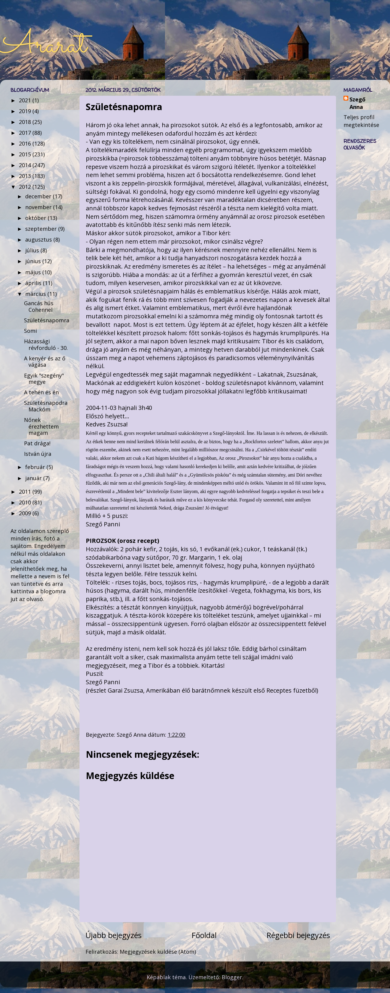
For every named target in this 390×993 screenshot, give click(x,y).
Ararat (43, 46)
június (33, 261)
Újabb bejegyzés (114, 935)
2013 (25, 175)
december (39, 196)
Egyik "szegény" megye (44, 379)
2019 (25, 111)
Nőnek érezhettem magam (41, 426)
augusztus (39, 239)
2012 (25, 186)
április (34, 283)
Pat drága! (37, 443)
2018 (25, 121)
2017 (25, 132)
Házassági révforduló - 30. (46, 344)
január (34, 478)
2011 (25, 491)
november (39, 207)
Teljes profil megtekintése (361, 120)
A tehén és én (41, 392)
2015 (25, 154)
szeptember (41, 228)
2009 (25, 513)
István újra (37, 453)
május (33, 272)
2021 (25, 100)
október (36, 217)
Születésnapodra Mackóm (46, 406)
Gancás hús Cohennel (38, 306)
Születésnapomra (46, 320)
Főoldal (204, 935)
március (36, 293)
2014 (25, 165)
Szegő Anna (357, 103)
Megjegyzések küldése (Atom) (158, 951)
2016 (25, 143)
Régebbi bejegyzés (298, 935)
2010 (25, 502)
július (32, 250)
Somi (30, 330)
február (35, 467)
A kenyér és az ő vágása (44, 362)
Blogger (232, 977)
